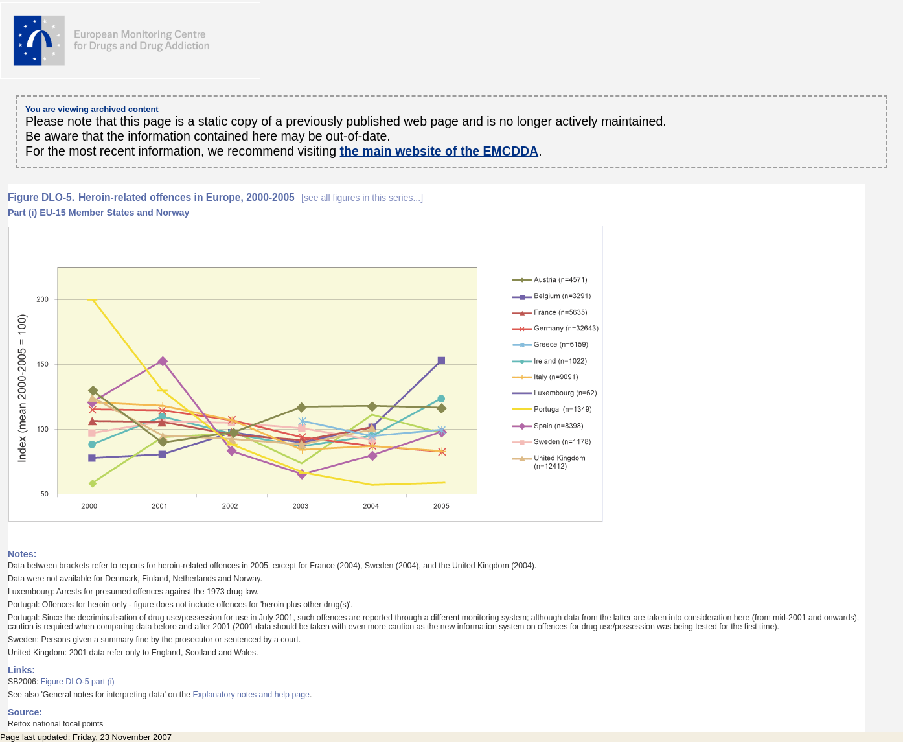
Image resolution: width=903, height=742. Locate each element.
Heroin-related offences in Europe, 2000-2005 (250, 197)
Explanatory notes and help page (251, 694)
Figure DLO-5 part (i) (78, 681)
